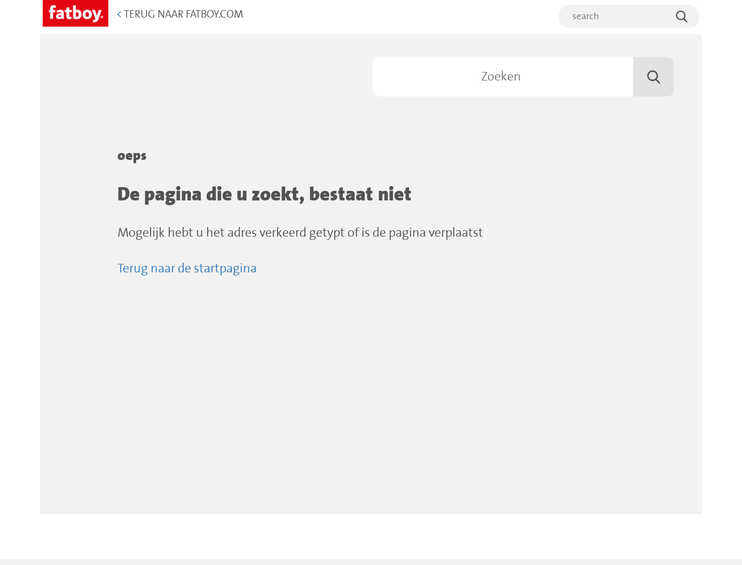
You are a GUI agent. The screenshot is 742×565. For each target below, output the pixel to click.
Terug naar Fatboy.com (179, 15)
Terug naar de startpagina (187, 269)
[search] (629, 16)
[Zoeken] (523, 76)
